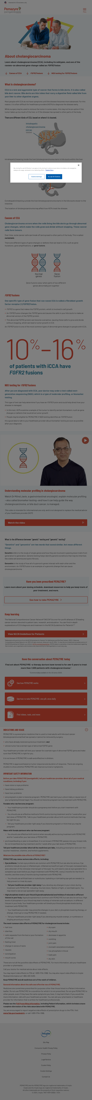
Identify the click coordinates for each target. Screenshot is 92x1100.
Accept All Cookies (54, 176)
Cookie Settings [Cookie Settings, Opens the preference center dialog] (36, 176)
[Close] (78, 165)
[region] (46, 172)
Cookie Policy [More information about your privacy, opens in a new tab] (49, 170)
